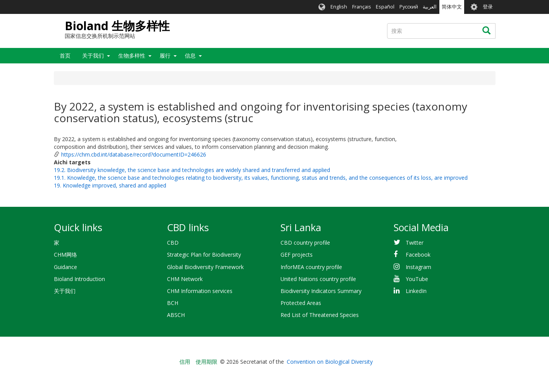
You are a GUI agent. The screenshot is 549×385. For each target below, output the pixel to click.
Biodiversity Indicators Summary (321, 291)
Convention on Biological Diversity (330, 361)
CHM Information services (199, 291)
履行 (165, 55)
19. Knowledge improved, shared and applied (110, 185)
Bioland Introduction (79, 279)
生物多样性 (131, 55)
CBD (173, 242)
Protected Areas (301, 303)
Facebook (418, 254)
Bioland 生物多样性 (117, 26)
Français (361, 6)
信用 (184, 361)
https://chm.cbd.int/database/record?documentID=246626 (133, 154)
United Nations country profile (318, 279)
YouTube (417, 279)
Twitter (414, 242)
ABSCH (176, 315)
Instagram (418, 267)
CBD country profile (305, 242)
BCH (172, 303)
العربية (430, 6)
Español (385, 6)
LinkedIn (416, 291)
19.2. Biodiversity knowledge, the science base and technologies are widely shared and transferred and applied (192, 170)
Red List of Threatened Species (320, 315)
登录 (488, 6)
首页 (65, 55)
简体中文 (452, 6)
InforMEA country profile (311, 267)
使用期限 (206, 361)
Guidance (65, 267)
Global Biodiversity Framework (205, 267)
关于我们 (93, 55)
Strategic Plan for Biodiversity (204, 254)
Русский (408, 6)
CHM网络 (65, 254)
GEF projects (297, 254)
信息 (190, 55)
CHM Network (185, 279)
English (338, 6)
